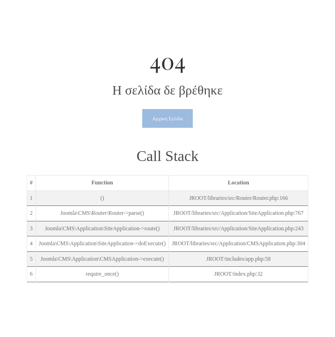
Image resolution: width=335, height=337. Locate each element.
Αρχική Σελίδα (167, 118)
